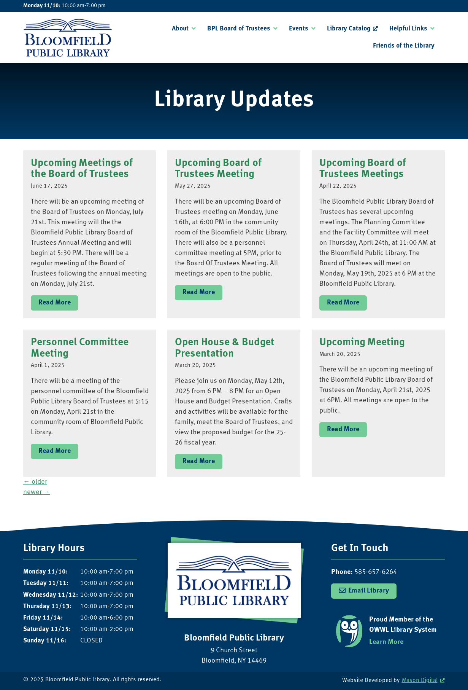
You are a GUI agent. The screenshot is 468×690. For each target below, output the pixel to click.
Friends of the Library (404, 46)
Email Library (368, 590)
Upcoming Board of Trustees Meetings (362, 169)
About (180, 28)
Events (298, 28)
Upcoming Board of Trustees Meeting (218, 169)
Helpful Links (408, 28)
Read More (54, 302)
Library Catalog (348, 28)
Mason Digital (420, 681)
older (35, 482)
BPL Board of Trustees (238, 28)
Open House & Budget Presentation (224, 348)
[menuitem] (184, 29)
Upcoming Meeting (362, 343)
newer (36, 492)
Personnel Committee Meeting (80, 348)
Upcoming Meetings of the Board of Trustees (82, 169)
